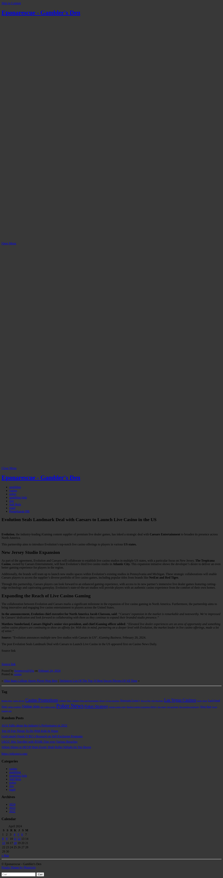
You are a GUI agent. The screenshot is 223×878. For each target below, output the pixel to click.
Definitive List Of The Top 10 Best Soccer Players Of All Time (98, 680)
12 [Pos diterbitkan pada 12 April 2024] (19, 838)
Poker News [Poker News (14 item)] (70, 706)
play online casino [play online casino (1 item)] (48, 707)
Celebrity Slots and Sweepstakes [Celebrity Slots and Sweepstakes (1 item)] (85, 701)
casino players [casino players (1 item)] (19, 701)
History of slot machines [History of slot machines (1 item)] (109, 701)
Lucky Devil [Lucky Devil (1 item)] (202, 701)
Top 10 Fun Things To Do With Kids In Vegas (30, 731)
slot (11, 501)
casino (13, 490)
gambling (15, 487)
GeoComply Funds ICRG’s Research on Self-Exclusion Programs (42, 736)
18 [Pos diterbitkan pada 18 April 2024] (15, 843)
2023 (12, 808)
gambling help (18, 497)
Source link (9, 664)
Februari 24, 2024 (49, 670)
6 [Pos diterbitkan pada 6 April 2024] (22, 834)
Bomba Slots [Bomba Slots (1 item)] (7, 701)
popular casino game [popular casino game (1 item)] (117, 707)
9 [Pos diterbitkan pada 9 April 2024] (7, 838)
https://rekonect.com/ (15, 753)
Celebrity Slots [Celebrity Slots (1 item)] (65, 701)
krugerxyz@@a (24, 670)
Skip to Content (11, 3)
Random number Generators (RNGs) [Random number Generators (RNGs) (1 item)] (142, 707)
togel (12, 508)
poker (12, 494)
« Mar (5, 855)
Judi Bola (15, 504)
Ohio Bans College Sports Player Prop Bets (30, 680)
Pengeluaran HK (19, 511)
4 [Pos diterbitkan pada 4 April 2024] (14, 834)
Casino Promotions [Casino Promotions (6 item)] (41, 700)
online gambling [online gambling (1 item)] (14, 707)
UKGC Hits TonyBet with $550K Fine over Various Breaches (40, 741)
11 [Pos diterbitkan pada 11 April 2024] (15, 838)
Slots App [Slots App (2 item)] (205, 706)
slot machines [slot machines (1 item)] (172, 707)
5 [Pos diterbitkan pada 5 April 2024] (18, 834)
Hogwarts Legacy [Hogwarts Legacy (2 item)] (130, 700)
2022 (12, 811)
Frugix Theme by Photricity (19, 867)
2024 (12, 804)
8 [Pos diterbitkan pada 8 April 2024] (3, 838)
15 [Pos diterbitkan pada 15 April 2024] (3, 843)
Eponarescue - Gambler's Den (41, 12)
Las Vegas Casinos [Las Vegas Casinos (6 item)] (180, 700)
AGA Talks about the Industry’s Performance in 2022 (34, 725)
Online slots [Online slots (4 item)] (31, 706)
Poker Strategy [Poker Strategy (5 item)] (96, 706)
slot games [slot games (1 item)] (162, 707)
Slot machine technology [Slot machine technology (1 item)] (189, 707)
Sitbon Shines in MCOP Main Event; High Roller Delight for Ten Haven (46, 747)
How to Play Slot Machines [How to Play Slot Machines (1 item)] (152, 701)
